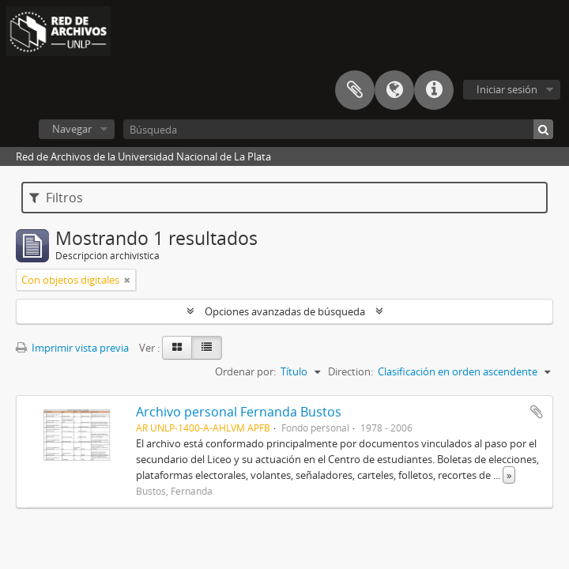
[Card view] (177, 348)
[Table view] (206, 348)
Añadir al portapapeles (537, 412)
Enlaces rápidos (434, 90)
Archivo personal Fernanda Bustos (238, 411)
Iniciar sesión (507, 89)
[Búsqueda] (338, 129)
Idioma (394, 90)
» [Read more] (509, 475)
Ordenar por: (245, 371)
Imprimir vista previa (72, 348)
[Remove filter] (127, 280)
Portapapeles (355, 90)
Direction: (350, 371)
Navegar (72, 129)
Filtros (56, 197)
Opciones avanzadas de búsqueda (284, 311)
